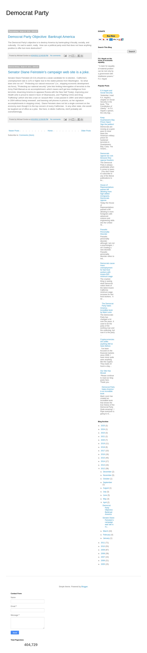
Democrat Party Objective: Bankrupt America (41, 37)
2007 (103, 557)
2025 (103, 426)
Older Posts (86, 131)
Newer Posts (14, 131)
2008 (103, 553)
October (106, 479)
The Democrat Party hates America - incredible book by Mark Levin (106, 308)
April (105, 502)
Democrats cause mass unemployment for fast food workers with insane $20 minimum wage (107, 270)
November (107, 475)
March (106, 531)
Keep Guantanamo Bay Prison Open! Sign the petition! (107, 121)
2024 (103, 429)
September (107, 482)
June (105, 495)
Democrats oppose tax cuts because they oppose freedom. (107, 156)
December (107, 472)
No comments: (55, 55)
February (107, 535)
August (106, 488)
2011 (103, 543)
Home (50, 131)
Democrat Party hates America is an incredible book (107, 390)
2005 (103, 564)
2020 (103, 440)
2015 (103, 458)
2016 (103, 454)
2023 (103, 433)
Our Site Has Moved (105, 372)
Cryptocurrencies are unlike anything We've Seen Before (107, 342)
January (106, 538)
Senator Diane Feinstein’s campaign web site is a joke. (49, 72)
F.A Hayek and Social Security (106, 92)
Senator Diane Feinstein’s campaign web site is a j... (108, 522)
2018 (103, 447)
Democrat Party (27, 12)
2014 (103, 461)
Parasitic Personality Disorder (104, 232)
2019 (103, 443)
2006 (103, 560)
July (105, 492)
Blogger (84, 587)
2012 (103, 468)
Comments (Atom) (26, 135)
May (105, 499)
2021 (103, 436)
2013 (103, 465)
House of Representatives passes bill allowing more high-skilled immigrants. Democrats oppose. (107, 193)
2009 (103, 550)
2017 (103, 451)
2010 (103, 546)
